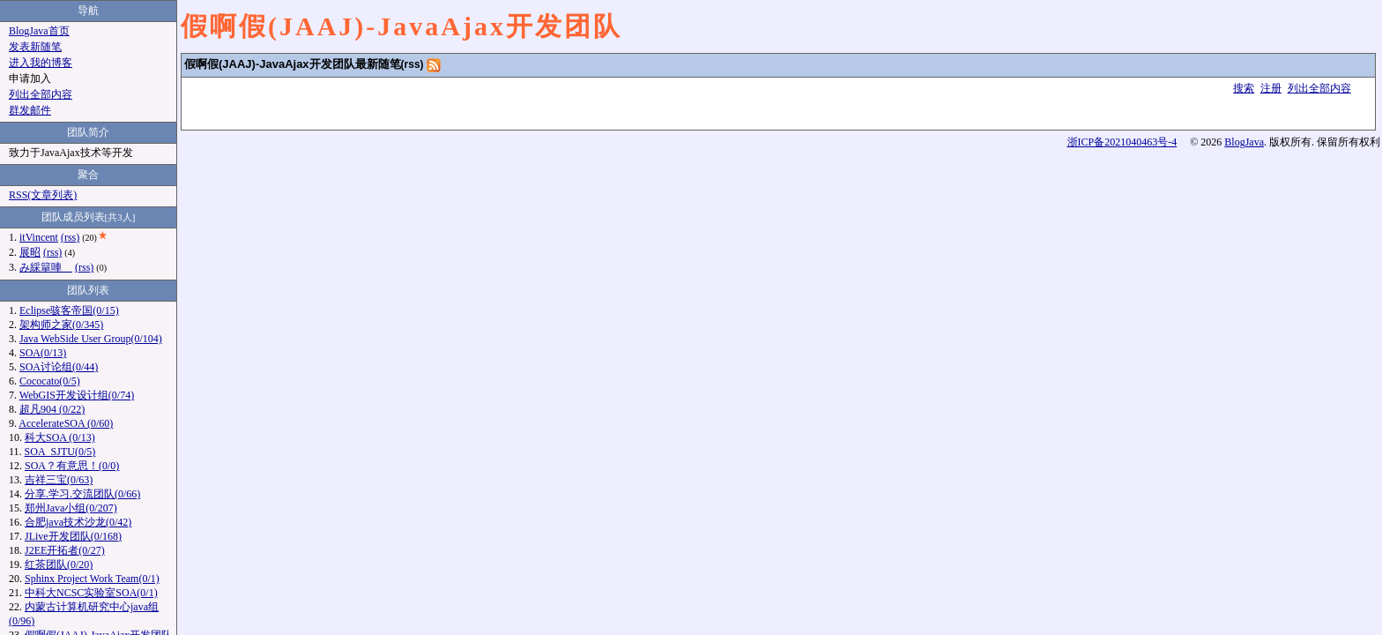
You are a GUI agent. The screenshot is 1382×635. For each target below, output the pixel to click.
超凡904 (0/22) (52, 409)
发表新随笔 (35, 47)
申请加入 (30, 78)
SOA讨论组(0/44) (58, 367)
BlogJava (1244, 142)
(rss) (412, 64)
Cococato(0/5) (49, 381)
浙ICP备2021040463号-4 (1122, 142)
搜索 (1243, 88)
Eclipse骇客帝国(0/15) (69, 310)
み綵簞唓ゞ (45, 267)
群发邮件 (30, 110)
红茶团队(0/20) (59, 564)
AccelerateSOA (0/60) (66, 423)
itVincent (38, 237)
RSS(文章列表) (43, 195)
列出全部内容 (1319, 88)
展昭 (30, 252)
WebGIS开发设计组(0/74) (76, 395)
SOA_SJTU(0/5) (60, 451)
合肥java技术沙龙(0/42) (78, 522)
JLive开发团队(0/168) (73, 536)
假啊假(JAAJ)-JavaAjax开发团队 (401, 26)
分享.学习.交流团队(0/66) (82, 494)
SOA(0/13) (42, 353)
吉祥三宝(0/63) (59, 480)
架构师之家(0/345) (61, 324)
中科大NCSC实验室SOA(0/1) (91, 592)
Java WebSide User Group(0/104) (90, 338)
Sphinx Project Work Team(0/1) (92, 578)
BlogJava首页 (39, 31)
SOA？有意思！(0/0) (72, 465)
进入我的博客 (40, 62)
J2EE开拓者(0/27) (65, 550)
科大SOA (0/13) (60, 437)
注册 (1271, 88)
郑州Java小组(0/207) (71, 508)
